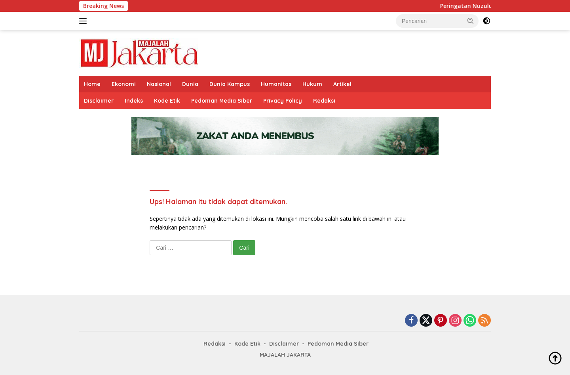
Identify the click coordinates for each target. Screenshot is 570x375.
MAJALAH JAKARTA (285, 354)
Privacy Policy (282, 100)
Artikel (342, 84)
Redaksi (324, 100)
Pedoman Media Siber (221, 100)
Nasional (159, 84)
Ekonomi (124, 84)
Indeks (134, 100)
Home (92, 84)
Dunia (190, 84)
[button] (471, 20)
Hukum (312, 84)
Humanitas (276, 84)
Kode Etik (167, 100)
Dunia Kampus (229, 84)
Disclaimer (99, 100)
